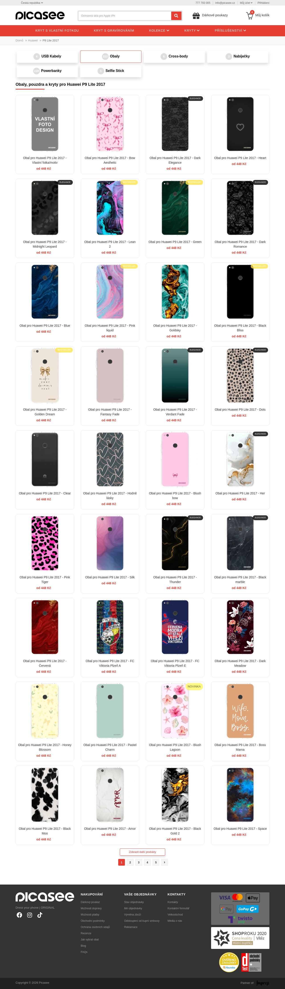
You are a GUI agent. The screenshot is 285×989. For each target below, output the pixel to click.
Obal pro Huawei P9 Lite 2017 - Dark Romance (240, 244)
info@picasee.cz (225, 2)
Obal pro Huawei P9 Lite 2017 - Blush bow (175, 495)
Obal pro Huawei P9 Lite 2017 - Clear (45, 493)
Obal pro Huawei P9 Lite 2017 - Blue (45, 325)
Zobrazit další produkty (142, 852)
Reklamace (131, 927)
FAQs (84, 952)
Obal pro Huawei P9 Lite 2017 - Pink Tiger (45, 579)
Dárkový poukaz (90, 902)
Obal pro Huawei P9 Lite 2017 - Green (175, 242)
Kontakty (173, 902)
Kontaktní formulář (178, 908)
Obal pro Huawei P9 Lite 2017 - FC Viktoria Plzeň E (175, 663)
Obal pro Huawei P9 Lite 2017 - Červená (45, 663)
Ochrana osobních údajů (95, 927)
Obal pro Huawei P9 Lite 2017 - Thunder (175, 579)
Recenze (86, 933)
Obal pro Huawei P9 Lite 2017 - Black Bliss (240, 328)
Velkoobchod (175, 914)
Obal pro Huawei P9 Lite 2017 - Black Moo (45, 831)
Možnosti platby (90, 914)
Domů (19, 40)
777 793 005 (202, 2)
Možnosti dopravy (91, 908)
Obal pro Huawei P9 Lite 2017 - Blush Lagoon (175, 747)
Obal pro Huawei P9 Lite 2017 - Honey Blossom (44, 747)
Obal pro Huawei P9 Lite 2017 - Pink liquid (110, 328)
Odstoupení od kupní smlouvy (142, 920)
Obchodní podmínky (93, 920)
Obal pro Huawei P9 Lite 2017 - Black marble (240, 579)
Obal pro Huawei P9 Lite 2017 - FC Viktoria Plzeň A (110, 663)
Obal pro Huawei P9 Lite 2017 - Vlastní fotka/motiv (45, 160)
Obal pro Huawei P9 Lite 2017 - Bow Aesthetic (110, 160)
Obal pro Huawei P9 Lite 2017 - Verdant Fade (175, 412)
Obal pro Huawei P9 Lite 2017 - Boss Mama (240, 747)
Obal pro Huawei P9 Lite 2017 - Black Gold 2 (175, 831)
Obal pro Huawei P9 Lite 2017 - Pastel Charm (109, 747)
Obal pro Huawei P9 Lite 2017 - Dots (240, 409)
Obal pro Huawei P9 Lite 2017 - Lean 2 (110, 244)
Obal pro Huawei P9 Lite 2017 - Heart (240, 158)
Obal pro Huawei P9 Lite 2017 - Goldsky (175, 328)
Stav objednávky (134, 902)
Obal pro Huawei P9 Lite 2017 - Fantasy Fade (110, 412)
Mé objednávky (133, 908)
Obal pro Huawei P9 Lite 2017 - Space (240, 828)
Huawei (33, 40)
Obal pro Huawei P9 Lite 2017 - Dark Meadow (240, 663)
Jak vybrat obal (90, 939)
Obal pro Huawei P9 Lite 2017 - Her (240, 493)
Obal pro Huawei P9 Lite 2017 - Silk (110, 577)
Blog (83, 945)
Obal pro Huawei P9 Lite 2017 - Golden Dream (45, 412)
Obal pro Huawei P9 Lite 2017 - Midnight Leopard (45, 244)
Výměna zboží (132, 914)
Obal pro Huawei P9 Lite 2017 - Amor (110, 828)
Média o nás (175, 920)
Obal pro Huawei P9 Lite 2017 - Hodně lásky (110, 495)
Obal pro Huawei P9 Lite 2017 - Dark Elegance (175, 160)
